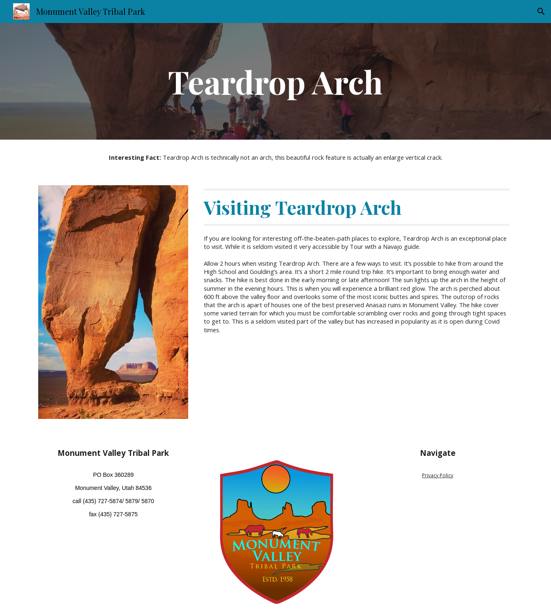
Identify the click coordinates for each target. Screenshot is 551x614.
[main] (276, 81)
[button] (541, 11)
